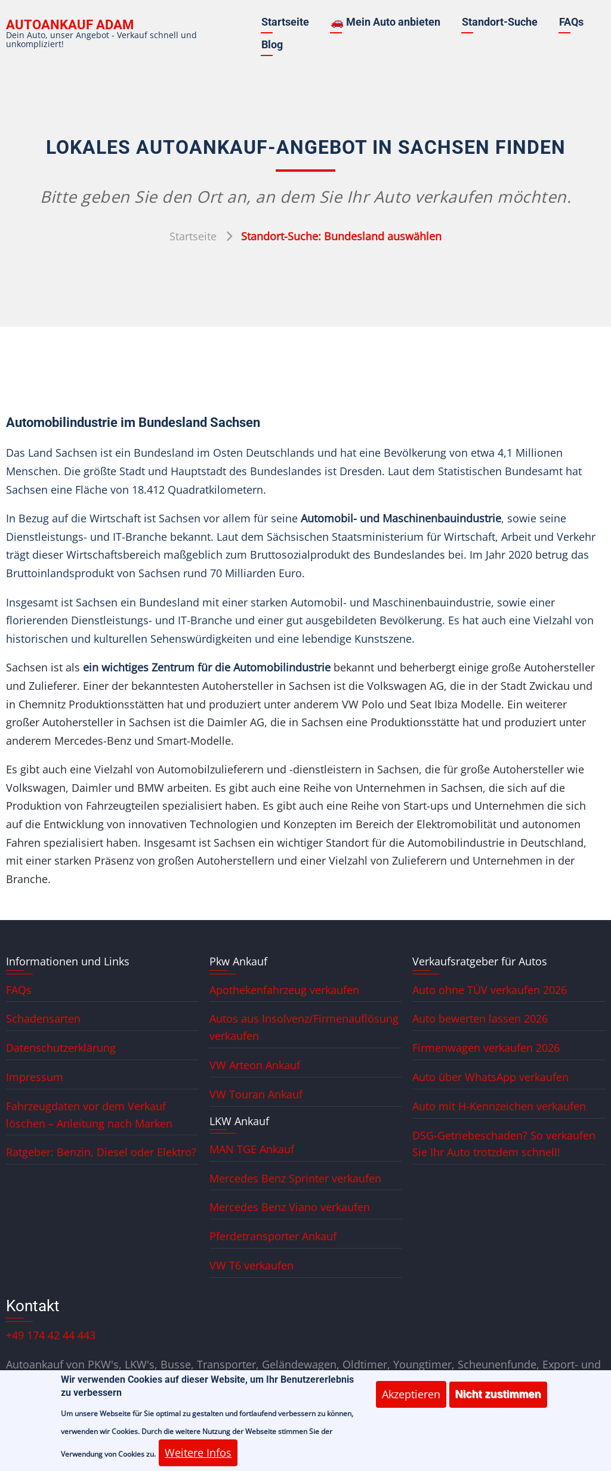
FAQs (571, 22)
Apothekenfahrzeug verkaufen (284, 990)
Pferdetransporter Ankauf (273, 1236)
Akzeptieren (411, 1400)
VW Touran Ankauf (256, 1094)
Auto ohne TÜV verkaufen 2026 (489, 990)
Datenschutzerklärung (61, 1047)
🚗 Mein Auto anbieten (385, 22)
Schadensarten (43, 1018)
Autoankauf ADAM (70, 24)
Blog (272, 44)
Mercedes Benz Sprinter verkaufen (295, 1178)
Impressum (34, 1077)
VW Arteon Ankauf (254, 1065)
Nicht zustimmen (498, 1401)
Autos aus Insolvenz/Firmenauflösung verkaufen (304, 1027)
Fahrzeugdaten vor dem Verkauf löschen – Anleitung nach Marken (89, 1115)
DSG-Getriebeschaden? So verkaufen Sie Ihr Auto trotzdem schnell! (503, 1144)
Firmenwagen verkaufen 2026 (486, 1047)
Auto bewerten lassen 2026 (480, 1018)
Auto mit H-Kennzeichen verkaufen (499, 1106)
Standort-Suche (500, 22)
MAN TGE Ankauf (251, 1149)
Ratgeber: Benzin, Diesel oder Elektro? (101, 1152)
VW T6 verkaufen (251, 1265)
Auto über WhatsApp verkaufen (490, 1077)
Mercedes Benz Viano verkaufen (289, 1207)
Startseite (285, 22)
